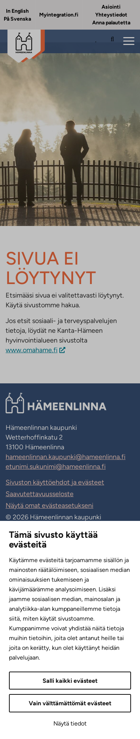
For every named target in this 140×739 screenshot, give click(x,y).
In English (17, 11)
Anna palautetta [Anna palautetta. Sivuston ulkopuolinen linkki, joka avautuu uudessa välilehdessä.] (111, 22)
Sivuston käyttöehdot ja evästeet (55, 482)
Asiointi (111, 7)
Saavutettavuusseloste (40, 494)
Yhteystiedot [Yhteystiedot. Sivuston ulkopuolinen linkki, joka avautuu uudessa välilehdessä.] (111, 15)
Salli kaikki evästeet (70, 680)
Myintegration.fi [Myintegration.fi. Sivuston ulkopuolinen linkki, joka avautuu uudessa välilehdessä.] (58, 15)
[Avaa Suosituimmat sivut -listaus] (98, 41)
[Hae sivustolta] (112, 41)
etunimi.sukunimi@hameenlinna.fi (56, 466)
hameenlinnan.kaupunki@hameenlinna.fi (65, 457)
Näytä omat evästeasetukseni (49, 505)
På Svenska (17, 19)
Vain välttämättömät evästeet (70, 703)
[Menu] (128, 41)
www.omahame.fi (31, 350)
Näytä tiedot (70, 723)
